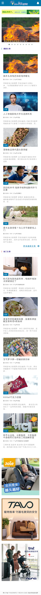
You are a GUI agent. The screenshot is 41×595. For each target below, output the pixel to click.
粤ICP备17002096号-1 (10, 593)
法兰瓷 (19, 153)
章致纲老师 (20, 284)
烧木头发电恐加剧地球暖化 (16, 75)
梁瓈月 (19, 193)
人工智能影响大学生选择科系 (17, 113)
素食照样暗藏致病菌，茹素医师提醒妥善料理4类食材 (19, 320)
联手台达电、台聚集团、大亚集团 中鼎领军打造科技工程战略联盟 (19, 436)
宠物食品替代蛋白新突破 (15, 149)
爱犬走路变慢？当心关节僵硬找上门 (19, 228)
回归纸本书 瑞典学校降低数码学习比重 (20, 188)
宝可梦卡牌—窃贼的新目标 (16, 359)
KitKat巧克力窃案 (12, 397)
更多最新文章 (31, 246)
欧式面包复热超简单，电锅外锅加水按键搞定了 (19, 279)
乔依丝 (19, 79)
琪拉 (18, 117)
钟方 (18, 325)
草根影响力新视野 (23, 441)
